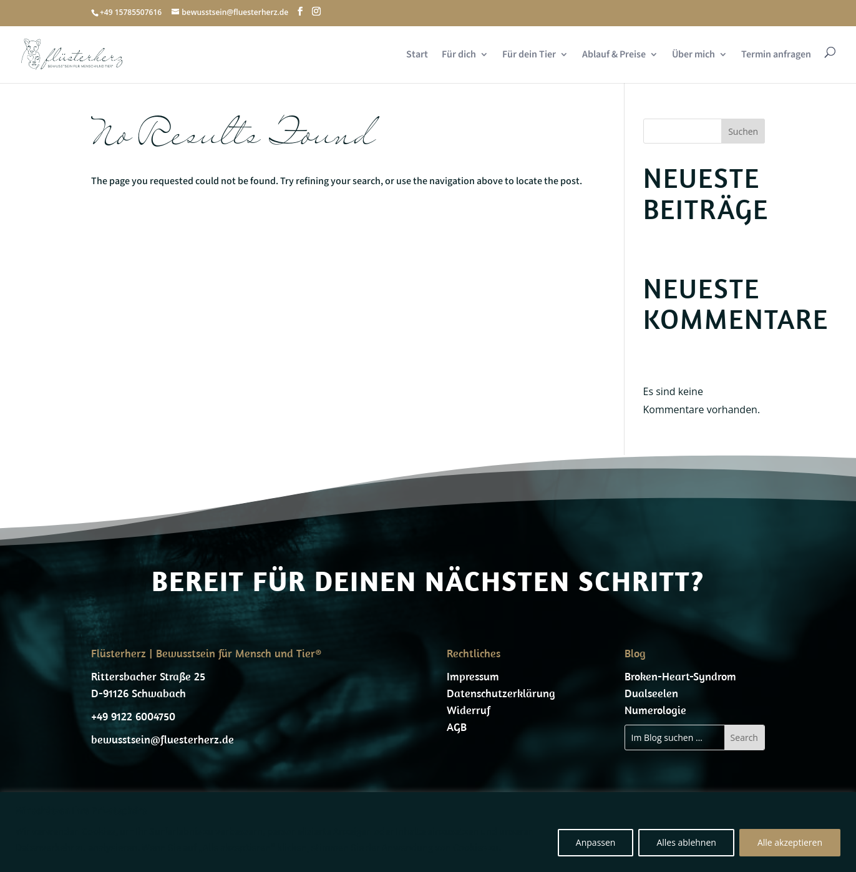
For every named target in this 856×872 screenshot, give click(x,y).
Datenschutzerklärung (501, 693)
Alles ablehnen (686, 842)
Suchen (743, 131)
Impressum (473, 676)
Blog (635, 653)
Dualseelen (651, 693)
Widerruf (468, 710)
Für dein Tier (529, 54)
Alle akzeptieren (789, 842)
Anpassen (596, 842)
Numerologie (655, 710)
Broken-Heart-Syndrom (680, 676)
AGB (457, 727)
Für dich (459, 54)
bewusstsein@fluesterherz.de (162, 739)
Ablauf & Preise (614, 54)
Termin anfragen (776, 54)
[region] (428, 832)
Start (417, 54)
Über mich (693, 54)
